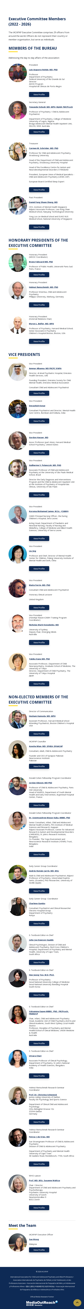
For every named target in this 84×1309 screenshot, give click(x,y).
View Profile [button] (39, 94)
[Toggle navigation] (78, 4)
